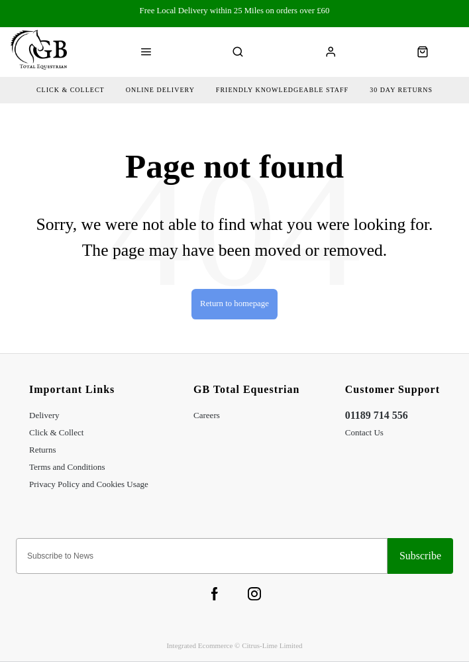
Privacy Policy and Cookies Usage (88, 484)
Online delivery (160, 89)
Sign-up (420, 556)
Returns (42, 450)
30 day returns (401, 89)
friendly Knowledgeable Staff (282, 89)
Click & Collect (56, 432)
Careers (206, 415)
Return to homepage (234, 303)
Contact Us (364, 432)
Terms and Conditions (67, 467)
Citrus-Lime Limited (272, 645)
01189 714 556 (376, 415)
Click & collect (70, 89)
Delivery (44, 415)
